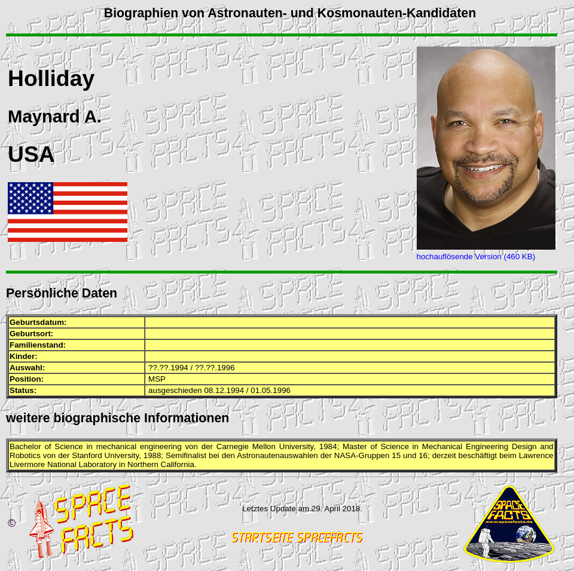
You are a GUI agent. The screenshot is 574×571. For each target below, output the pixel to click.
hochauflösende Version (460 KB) (476, 256)
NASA (345, 455)
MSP (157, 378)
